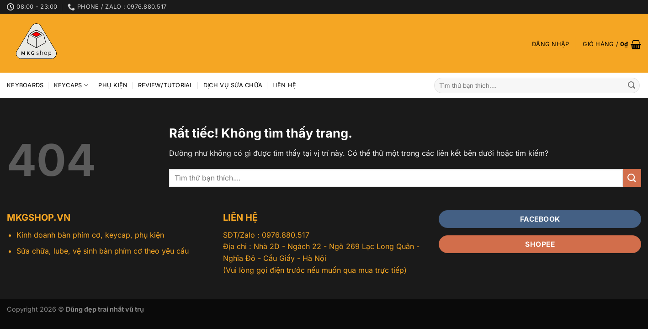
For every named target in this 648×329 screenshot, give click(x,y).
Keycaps (71, 85)
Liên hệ (284, 85)
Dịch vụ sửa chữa (232, 85)
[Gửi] (631, 85)
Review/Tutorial (165, 85)
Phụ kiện (112, 85)
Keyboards (25, 85)
